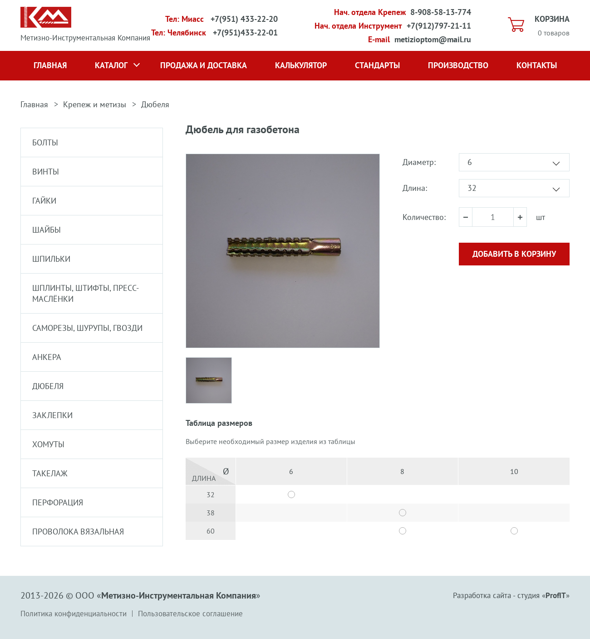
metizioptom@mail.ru (432, 39)
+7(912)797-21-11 (439, 25)
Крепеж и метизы (94, 104)
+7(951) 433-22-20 (244, 19)
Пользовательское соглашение (190, 614)
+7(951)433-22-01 (245, 32)
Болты (45, 142)
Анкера (46, 357)
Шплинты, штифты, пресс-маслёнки (85, 293)
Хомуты (48, 444)
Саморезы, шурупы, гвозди (87, 328)
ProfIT (556, 595)
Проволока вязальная (78, 531)
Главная (50, 65)
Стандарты (377, 65)
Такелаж (50, 473)
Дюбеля (155, 104)
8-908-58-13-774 (440, 12)
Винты (45, 171)
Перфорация (57, 502)
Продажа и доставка (203, 65)
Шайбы (46, 230)
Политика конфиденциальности (73, 614)
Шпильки (51, 259)
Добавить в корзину (514, 254)
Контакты (536, 65)
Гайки (44, 200)
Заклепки (52, 415)
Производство (458, 65)
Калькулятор (301, 65)
